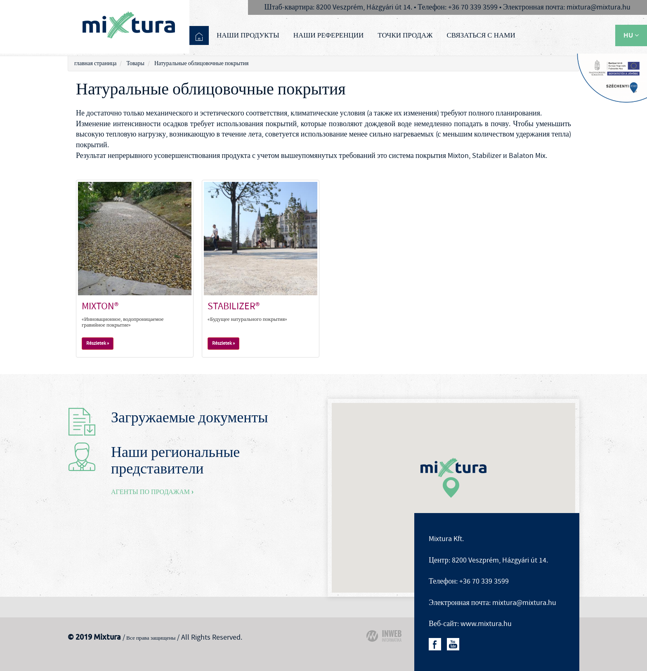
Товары (135, 63)
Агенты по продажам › (152, 491)
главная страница (95, 63)
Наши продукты (248, 35)
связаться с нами (481, 35)
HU (631, 35)
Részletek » (97, 343)
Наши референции (328, 35)
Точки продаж (405, 35)
